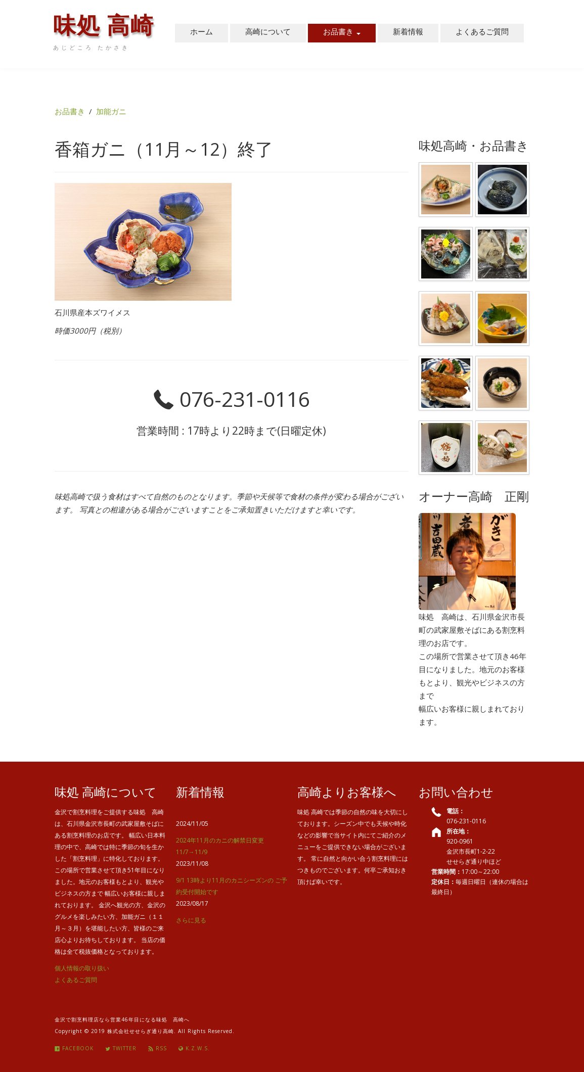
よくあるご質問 (482, 33)
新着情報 (408, 33)
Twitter (121, 1048)
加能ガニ (111, 111)
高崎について (268, 33)
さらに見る (191, 920)
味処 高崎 (103, 29)
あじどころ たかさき (91, 48)
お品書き (342, 33)
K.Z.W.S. (194, 1048)
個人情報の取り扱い (82, 968)
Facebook (74, 1048)
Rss (157, 1048)
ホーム (201, 33)
